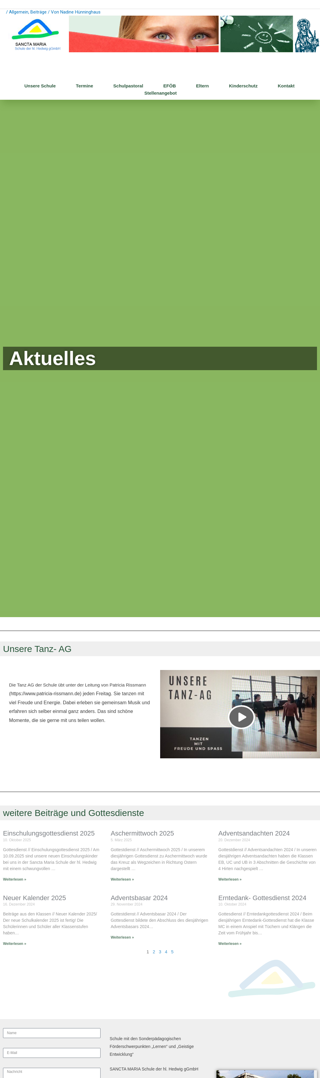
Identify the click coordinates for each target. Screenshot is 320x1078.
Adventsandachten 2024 (254, 833)
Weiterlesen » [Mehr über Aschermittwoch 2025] (122, 879)
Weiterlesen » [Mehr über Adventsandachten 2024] (229, 879)
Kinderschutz (243, 86)
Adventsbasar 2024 (139, 898)
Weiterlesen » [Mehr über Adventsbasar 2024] (122, 937)
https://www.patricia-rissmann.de (45, 693)
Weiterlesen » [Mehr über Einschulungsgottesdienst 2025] (14, 879)
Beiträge (38, 12)
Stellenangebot (160, 93)
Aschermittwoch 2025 (142, 833)
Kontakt (286, 86)
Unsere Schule (40, 86)
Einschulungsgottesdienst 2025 (49, 833)
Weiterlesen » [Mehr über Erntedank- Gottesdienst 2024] (229, 944)
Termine (84, 86)
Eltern (202, 86)
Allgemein (18, 12)
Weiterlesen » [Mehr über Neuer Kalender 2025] (14, 944)
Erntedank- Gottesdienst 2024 (262, 898)
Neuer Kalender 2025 (34, 898)
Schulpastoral (128, 86)
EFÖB (169, 86)
